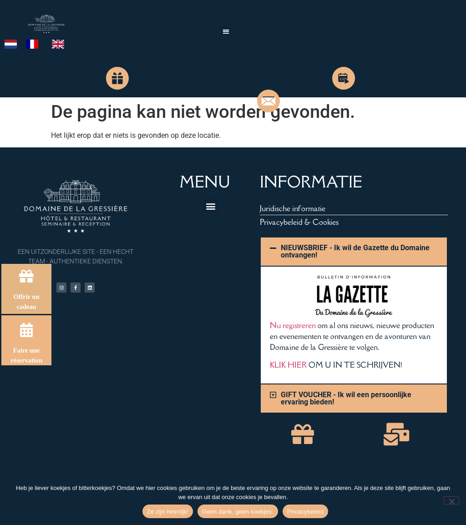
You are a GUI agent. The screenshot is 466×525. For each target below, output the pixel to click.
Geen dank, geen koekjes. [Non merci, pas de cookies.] (238, 511)
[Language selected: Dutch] (39, 44)
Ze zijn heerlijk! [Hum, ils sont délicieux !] (167, 511)
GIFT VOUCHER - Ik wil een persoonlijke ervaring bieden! (346, 398)
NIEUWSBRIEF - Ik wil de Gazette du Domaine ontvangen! (355, 251)
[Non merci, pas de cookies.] (451, 500)
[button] (226, 31)
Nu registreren (293, 325)
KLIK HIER (288, 365)
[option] (34, 44)
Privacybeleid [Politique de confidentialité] (305, 511)
